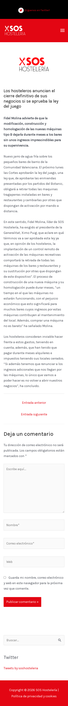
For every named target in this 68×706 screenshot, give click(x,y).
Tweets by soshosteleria (21, 668)
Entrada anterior (34, 403)
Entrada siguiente (34, 414)
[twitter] (34, 10)
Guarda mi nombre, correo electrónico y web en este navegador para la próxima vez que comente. (33, 583)
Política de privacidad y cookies (34, 696)
